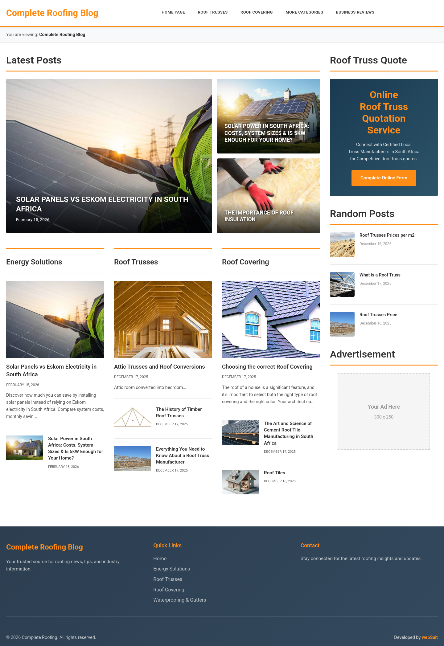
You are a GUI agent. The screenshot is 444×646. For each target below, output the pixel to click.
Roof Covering (168, 590)
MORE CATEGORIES (304, 12)
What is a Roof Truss (380, 275)
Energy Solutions (171, 569)
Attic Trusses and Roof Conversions (159, 366)
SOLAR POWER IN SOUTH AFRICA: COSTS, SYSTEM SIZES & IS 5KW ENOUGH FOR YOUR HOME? (266, 133)
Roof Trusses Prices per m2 (387, 235)
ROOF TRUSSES (213, 12)
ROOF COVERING (256, 12)
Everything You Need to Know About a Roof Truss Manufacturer (182, 455)
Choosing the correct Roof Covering (267, 366)
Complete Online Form (383, 178)
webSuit (430, 637)
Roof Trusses (167, 579)
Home (159, 559)
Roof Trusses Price (378, 314)
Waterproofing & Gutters (179, 600)
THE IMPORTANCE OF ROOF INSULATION (259, 216)
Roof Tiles (274, 473)
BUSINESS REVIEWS (355, 12)
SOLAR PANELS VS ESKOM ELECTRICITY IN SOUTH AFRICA (102, 204)
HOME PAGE (173, 12)
